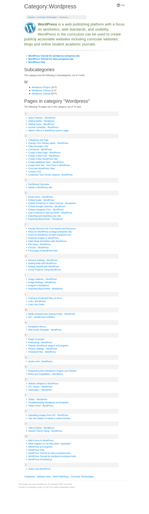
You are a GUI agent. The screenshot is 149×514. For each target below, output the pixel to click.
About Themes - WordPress (41, 118)
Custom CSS (34, 171)
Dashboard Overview (38, 184)
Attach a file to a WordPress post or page (48, 130)
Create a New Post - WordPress (44, 156)
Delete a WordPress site (40, 187)
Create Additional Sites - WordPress (45, 162)
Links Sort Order (36, 304)
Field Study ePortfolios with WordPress (47, 241)
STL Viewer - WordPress (40, 386)
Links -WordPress (37, 301)
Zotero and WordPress (39, 469)
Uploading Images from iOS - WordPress (48, 415)
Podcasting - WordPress (40, 342)
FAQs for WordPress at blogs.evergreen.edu (50, 231)
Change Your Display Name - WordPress (48, 143)
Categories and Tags (38, 140)
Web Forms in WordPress (41, 440)
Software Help (44, 476)
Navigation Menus (37, 326)
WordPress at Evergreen (40, 447)
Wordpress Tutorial (41, 93)
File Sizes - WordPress (39, 244)
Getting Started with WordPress (43, 266)
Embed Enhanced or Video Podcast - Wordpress (52, 203)
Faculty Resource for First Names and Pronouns (52, 228)
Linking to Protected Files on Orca (45, 298)
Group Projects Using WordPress (44, 269)
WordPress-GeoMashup (40, 459)
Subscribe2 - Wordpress (40, 390)
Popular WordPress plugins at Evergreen (48, 345)
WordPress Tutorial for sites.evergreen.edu (50, 59)
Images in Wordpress (38, 285)
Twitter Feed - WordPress (40, 405)
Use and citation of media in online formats (49, 418)
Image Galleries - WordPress (42, 279)
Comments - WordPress (40, 149)
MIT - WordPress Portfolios (41, 317)
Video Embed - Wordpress (41, 428)
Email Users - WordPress (40, 197)
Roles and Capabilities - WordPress (45, 374)
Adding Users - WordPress (41, 124)
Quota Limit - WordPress (40, 361)
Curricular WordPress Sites (41, 168)
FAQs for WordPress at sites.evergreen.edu (49, 235)
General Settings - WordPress (43, 260)
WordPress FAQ (36, 62)
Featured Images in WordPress (43, 238)
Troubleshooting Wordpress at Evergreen (48, 402)
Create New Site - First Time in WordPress (49, 165)
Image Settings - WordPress (42, 282)
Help (123, 5)
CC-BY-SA (48, 487)
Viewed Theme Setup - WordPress (45, 431)
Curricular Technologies (47, 17)
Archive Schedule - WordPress (43, 127)
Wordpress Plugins (41, 87)
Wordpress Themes (41, 90)
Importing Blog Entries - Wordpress (45, 288)
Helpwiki (31, 17)
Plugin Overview (36, 339)
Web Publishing (60, 476)
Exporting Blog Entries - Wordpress (45, 219)
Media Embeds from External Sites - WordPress (51, 314)
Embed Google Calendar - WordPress (47, 206)
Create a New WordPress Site (43, 159)
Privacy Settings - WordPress (42, 348)
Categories (29, 476)
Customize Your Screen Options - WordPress (50, 174)
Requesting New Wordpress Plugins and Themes (52, 371)
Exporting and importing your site (44, 216)
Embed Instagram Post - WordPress (46, 209)
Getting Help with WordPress (42, 263)
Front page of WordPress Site (42, 250)
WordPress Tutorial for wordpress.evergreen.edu (54, 56)
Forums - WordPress (38, 247)
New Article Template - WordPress (45, 329)
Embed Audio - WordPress (41, 200)
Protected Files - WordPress (42, 352)
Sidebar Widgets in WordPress (43, 383)
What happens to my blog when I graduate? (49, 443)
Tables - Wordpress (37, 399)
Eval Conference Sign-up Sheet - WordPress (50, 212)
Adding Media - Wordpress (41, 121)
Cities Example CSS (38, 146)
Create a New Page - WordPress (44, 152)
